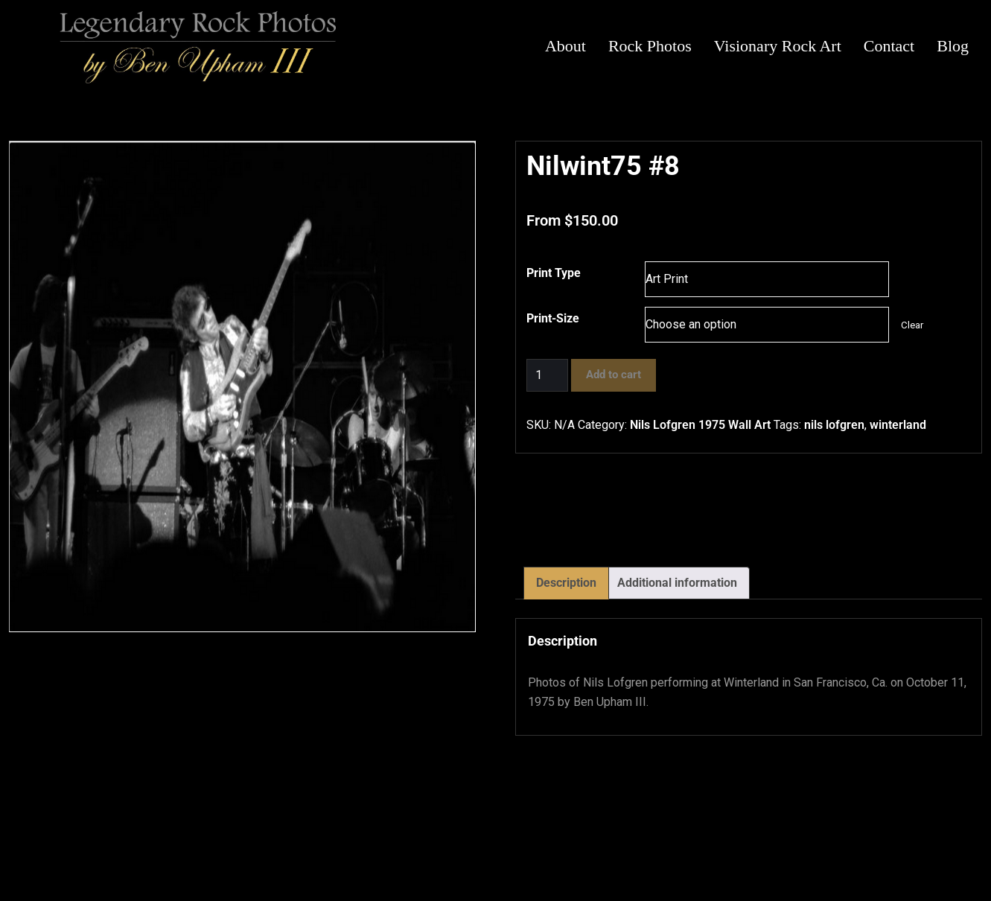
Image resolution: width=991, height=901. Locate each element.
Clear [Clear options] (912, 325)
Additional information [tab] (677, 583)
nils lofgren (834, 425)
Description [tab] (566, 583)
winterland (898, 425)
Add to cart (613, 374)
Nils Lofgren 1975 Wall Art (700, 425)
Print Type (553, 273)
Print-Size (552, 318)
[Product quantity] (547, 375)
